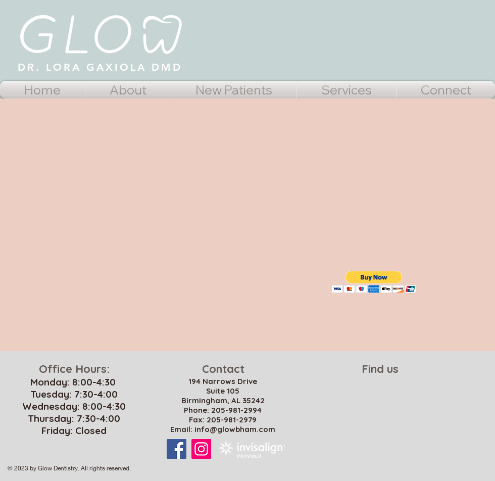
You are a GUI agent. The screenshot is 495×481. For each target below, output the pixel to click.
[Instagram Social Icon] (201, 449)
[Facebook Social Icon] (176, 449)
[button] (374, 282)
